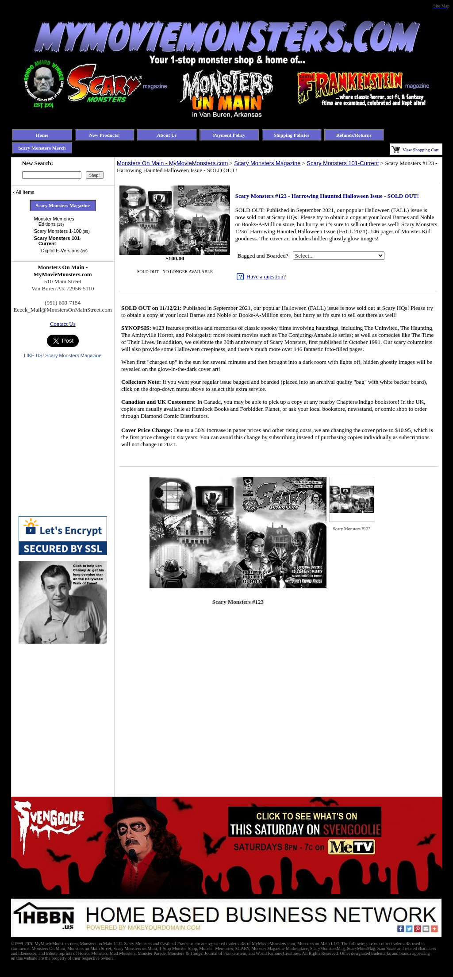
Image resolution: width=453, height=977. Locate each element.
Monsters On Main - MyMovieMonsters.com (172, 163)
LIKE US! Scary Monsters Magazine (62, 355)
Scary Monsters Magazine (267, 163)
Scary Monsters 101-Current (343, 163)
